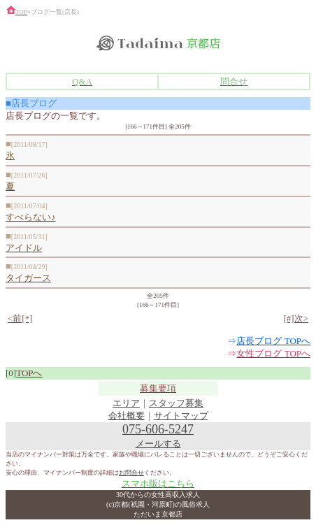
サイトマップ (181, 415)
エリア (126, 403)
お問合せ (131, 472)
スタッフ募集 (176, 403)
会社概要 (126, 415)
